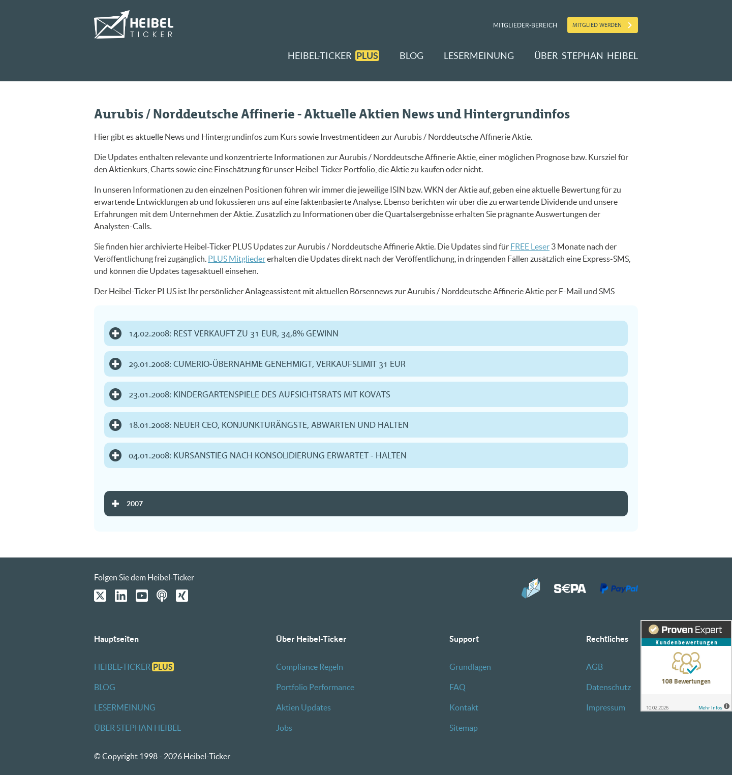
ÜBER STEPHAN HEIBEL (586, 55)
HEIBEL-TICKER (333, 55)
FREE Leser (530, 246)
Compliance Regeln (309, 666)
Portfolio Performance (315, 687)
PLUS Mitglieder (236, 258)
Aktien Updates (303, 707)
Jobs (284, 727)
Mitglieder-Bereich (525, 25)
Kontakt (463, 707)
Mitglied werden (597, 24)
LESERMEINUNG (479, 55)
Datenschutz (608, 687)
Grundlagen (470, 666)
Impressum (605, 707)
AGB (594, 666)
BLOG (411, 55)
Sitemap (463, 727)
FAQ (457, 687)
